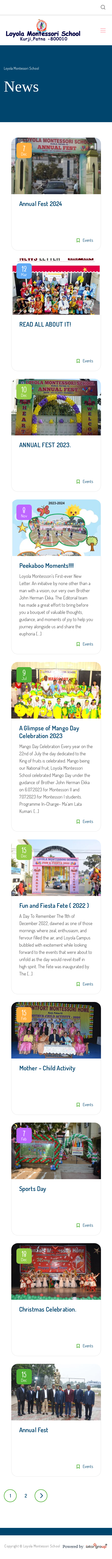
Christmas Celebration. (47, 1309)
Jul (24, 676)
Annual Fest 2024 (40, 204)
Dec (24, 151)
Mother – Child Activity (47, 1068)
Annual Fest (33, 1430)
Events (88, 240)
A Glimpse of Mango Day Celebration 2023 (49, 732)
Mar (24, 272)
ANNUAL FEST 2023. (45, 445)
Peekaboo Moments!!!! (46, 565)
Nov (24, 513)
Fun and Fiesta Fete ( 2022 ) (54, 905)
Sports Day (32, 1189)
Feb (24, 1016)
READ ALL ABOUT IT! (45, 324)
